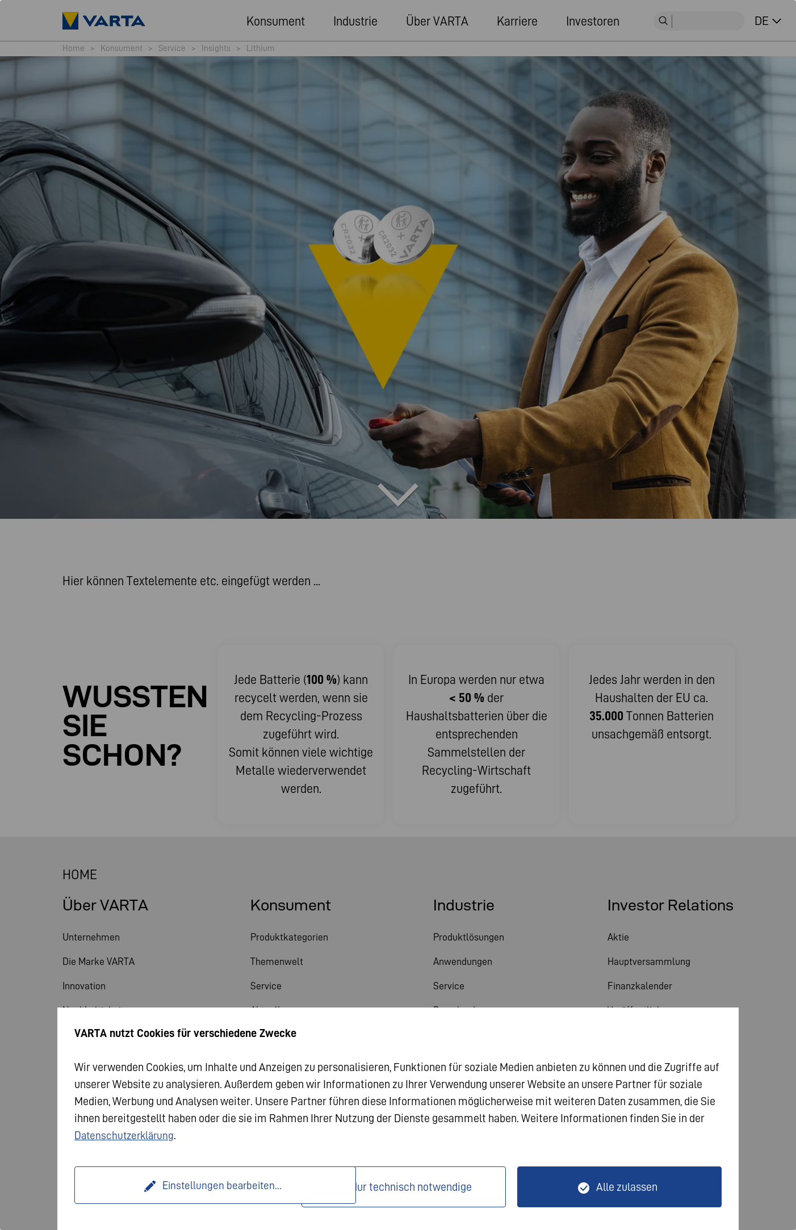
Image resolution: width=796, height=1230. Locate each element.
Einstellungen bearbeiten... (189, 1187)
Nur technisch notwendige (411, 1187)
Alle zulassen (626, 1187)
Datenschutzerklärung (126, 1135)
